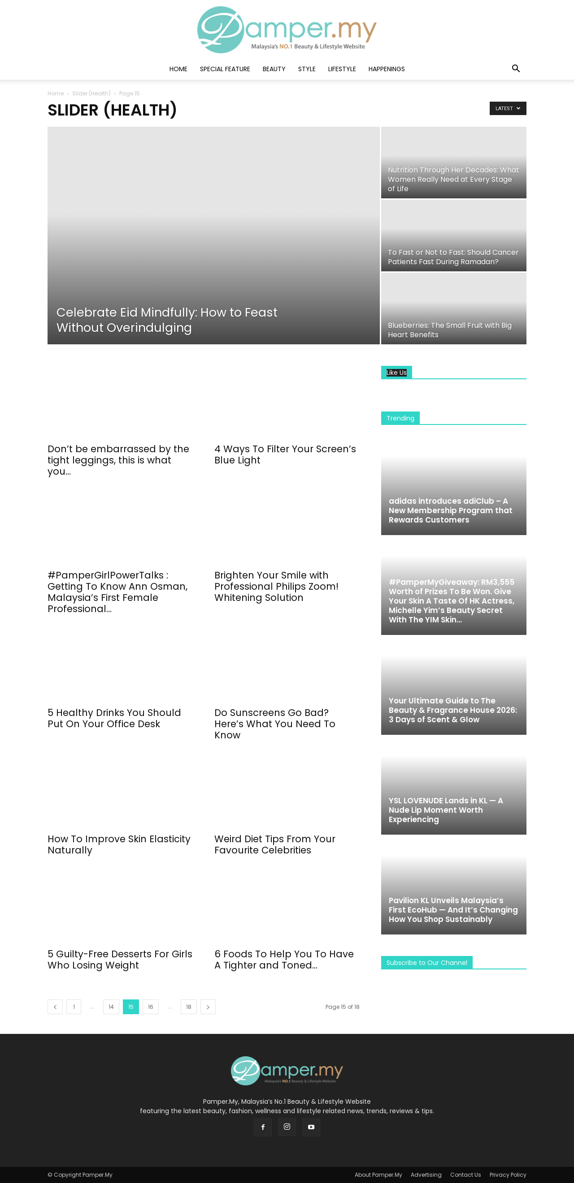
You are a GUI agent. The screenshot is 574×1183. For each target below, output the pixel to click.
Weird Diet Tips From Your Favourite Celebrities (274, 844)
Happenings (387, 68)
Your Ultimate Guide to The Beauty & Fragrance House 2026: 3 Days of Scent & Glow (453, 710)
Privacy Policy (508, 1175)
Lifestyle (342, 68)
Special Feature (225, 68)
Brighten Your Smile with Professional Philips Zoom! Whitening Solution (276, 586)
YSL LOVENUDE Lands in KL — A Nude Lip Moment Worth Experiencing (446, 810)
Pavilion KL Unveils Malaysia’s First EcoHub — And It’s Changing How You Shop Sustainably (453, 910)
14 (111, 1007)
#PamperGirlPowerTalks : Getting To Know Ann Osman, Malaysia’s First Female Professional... (117, 592)
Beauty (274, 68)
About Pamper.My (378, 1175)
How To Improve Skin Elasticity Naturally (119, 844)
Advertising (426, 1175)
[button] (515, 69)
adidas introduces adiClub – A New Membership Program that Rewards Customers (451, 510)
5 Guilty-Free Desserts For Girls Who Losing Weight (120, 959)
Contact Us (465, 1175)
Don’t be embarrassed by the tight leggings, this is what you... (118, 460)
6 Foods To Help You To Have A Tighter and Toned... (284, 959)
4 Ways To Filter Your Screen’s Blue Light (285, 454)
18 (188, 1007)
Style (307, 68)
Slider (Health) (91, 93)
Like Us (397, 373)
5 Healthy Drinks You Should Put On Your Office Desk (114, 718)
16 (150, 1007)
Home (178, 68)
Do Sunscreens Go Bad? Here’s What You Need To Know (274, 724)
